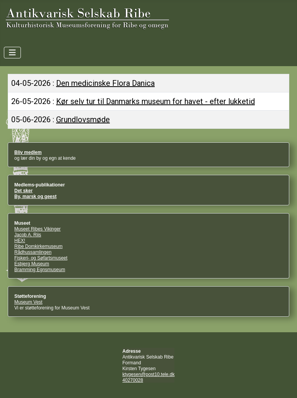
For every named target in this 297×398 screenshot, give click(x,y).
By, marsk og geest (35, 196)
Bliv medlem (28, 152)
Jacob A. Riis (27, 234)
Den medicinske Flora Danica (105, 83)
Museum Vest (28, 302)
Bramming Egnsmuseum (39, 269)
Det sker (23, 190)
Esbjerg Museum (31, 263)
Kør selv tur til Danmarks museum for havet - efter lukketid (155, 101)
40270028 (133, 380)
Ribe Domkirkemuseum (38, 246)
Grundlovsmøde (83, 119)
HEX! (19, 240)
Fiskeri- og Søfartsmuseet (40, 258)
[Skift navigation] (12, 52)
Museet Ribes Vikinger (37, 229)
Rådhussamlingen (32, 252)
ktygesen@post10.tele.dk (149, 374)
